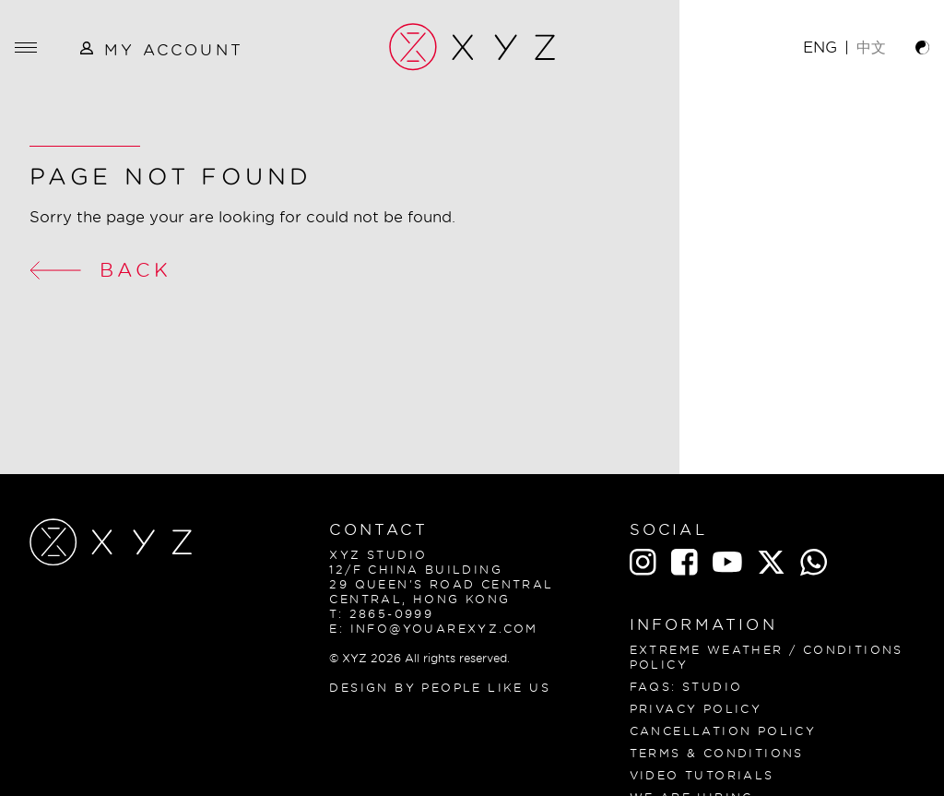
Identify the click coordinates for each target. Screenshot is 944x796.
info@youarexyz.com (444, 629)
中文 (871, 47)
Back (100, 269)
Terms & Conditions (717, 753)
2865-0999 (391, 614)
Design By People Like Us (439, 688)
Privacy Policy (696, 709)
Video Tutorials (702, 775)
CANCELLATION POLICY (723, 731)
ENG (820, 47)
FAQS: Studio (686, 687)
